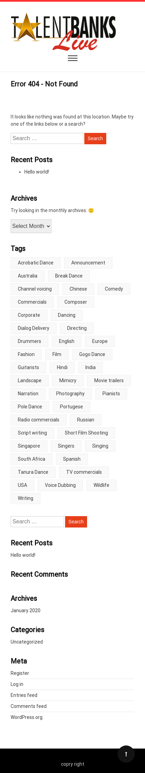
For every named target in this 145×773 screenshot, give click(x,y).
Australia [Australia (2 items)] (27, 276)
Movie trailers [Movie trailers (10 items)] (109, 380)
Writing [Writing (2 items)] (25, 498)
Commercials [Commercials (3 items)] (32, 302)
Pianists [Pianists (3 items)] (111, 393)
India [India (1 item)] (90, 367)
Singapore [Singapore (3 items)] (29, 446)
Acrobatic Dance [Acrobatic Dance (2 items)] (35, 262)
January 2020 (25, 610)
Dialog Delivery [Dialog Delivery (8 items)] (33, 328)
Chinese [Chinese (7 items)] (78, 289)
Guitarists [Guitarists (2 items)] (28, 367)
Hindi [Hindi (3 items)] (62, 367)
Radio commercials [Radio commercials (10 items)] (38, 419)
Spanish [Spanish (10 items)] (72, 459)
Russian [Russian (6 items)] (85, 419)
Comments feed (29, 706)
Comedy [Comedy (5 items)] (114, 289)
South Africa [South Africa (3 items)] (31, 459)
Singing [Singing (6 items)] (100, 446)
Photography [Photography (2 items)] (70, 393)
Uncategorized (27, 642)
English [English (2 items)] (66, 341)
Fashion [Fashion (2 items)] (26, 354)
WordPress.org (27, 717)
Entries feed (24, 695)
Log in (17, 684)
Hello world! (36, 172)
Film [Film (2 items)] (56, 354)
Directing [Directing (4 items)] (77, 328)
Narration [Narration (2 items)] (28, 393)
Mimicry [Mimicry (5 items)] (67, 380)
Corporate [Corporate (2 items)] (29, 315)
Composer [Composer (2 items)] (75, 302)
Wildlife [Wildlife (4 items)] (101, 485)
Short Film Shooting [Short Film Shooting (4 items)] (86, 433)
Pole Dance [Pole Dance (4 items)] (30, 406)
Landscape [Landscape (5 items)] (29, 380)
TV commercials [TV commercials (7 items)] (84, 472)
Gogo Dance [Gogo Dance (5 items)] (92, 354)
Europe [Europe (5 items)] (100, 341)
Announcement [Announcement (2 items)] (88, 262)
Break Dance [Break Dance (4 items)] (69, 276)
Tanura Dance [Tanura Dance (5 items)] (33, 472)
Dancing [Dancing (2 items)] (66, 315)
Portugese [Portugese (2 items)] (71, 406)
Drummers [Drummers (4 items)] (29, 341)
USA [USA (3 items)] (22, 485)
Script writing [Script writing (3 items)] (32, 433)
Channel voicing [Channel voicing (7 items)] (35, 289)
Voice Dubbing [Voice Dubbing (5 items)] (60, 485)
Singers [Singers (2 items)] (66, 446)
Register (20, 673)
